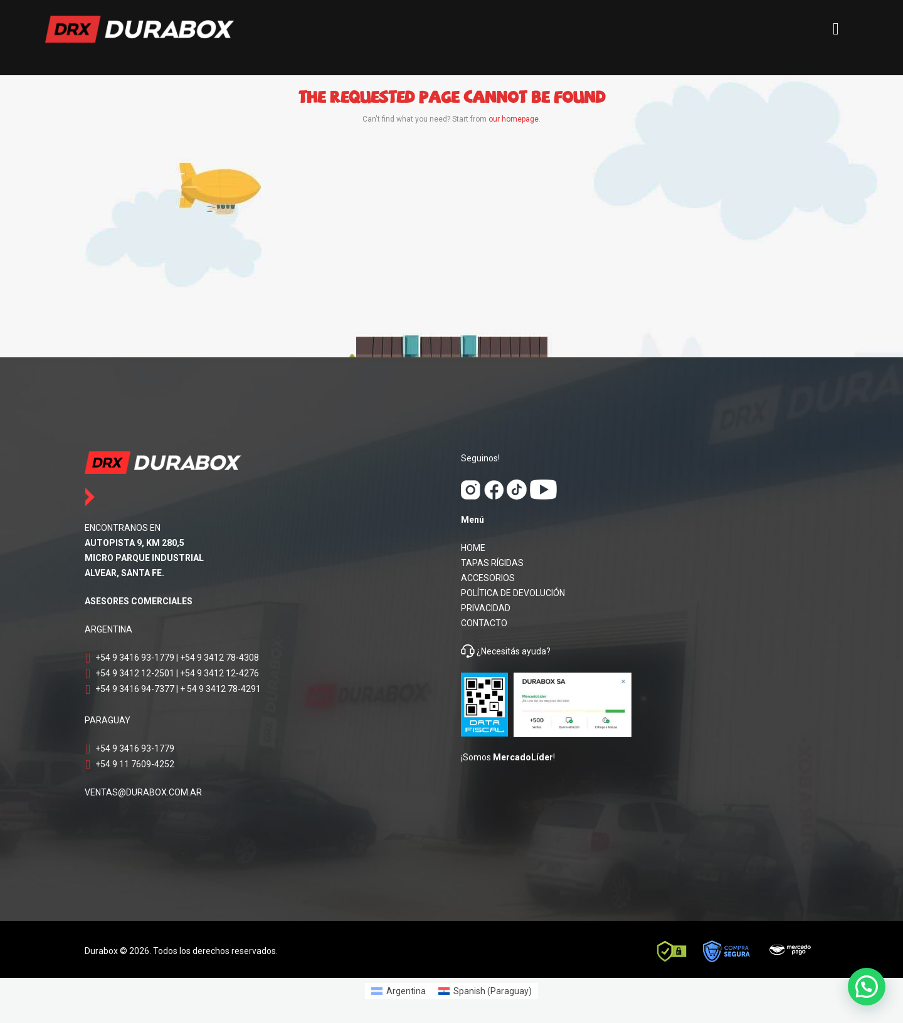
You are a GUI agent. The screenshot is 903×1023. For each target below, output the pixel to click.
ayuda (533, 651)
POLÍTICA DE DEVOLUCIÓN (513, 593)
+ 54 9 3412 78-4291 (220, 689)
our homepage (513, 119)
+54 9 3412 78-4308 (219, 658)
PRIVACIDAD (485, 608)
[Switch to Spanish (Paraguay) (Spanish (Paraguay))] (485, 991)
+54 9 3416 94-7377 (134, 689)
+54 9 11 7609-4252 (134, 764)
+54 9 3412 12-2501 (134, 673)
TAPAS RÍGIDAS (492, 563)
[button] (866, 986)
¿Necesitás (498, 651)
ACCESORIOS (488, 578)
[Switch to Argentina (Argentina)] (398, 991)
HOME (473, 548)
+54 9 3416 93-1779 (134, 658)
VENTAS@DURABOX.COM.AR (143, 792)
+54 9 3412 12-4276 (219, 673)
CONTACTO (484, 623)
